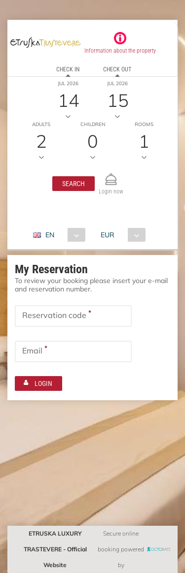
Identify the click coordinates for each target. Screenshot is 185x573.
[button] (73, 183)
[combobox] (63, 234)
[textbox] (73, 316)
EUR (107, 234)
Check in (67, 69)
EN (49, 234)
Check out (117, 69)
